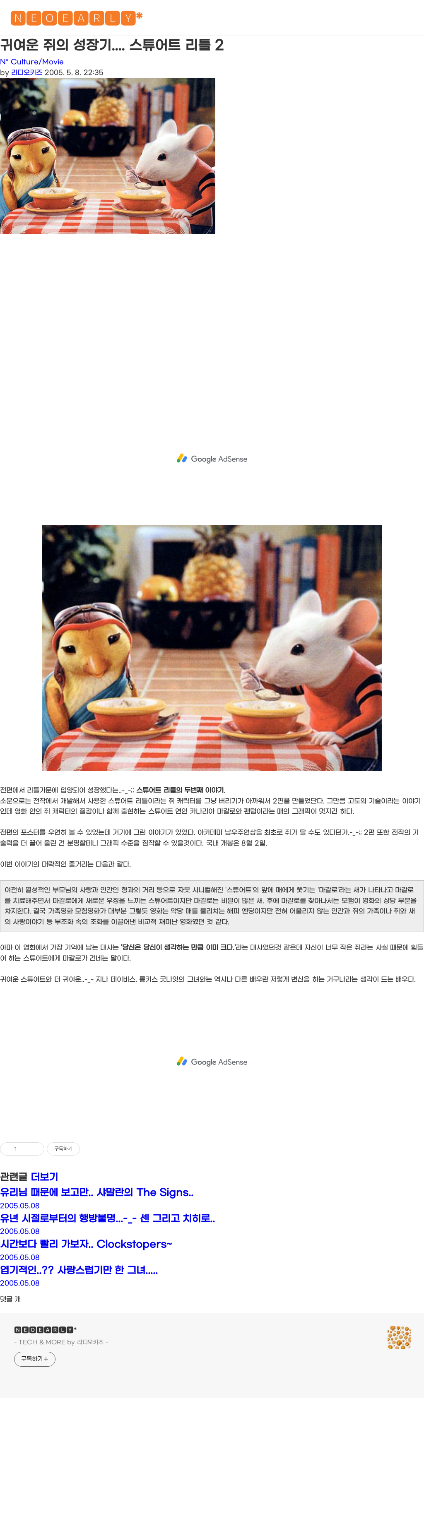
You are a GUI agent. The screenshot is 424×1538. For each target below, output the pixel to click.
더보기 (44, 1177)
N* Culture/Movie (32, 62)
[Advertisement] (212, 322)
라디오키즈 (26, 73)
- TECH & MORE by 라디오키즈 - (61, 1342)
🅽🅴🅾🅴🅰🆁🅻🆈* (76, 20)
